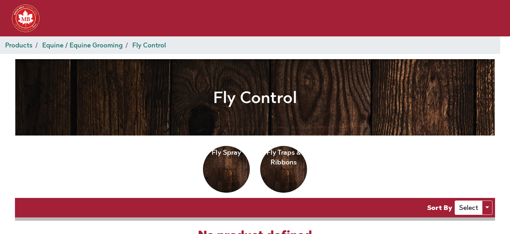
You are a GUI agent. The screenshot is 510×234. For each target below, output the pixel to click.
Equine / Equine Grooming (82, 45)
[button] (468, 208)
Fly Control (149, 45)
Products (19, 45)
